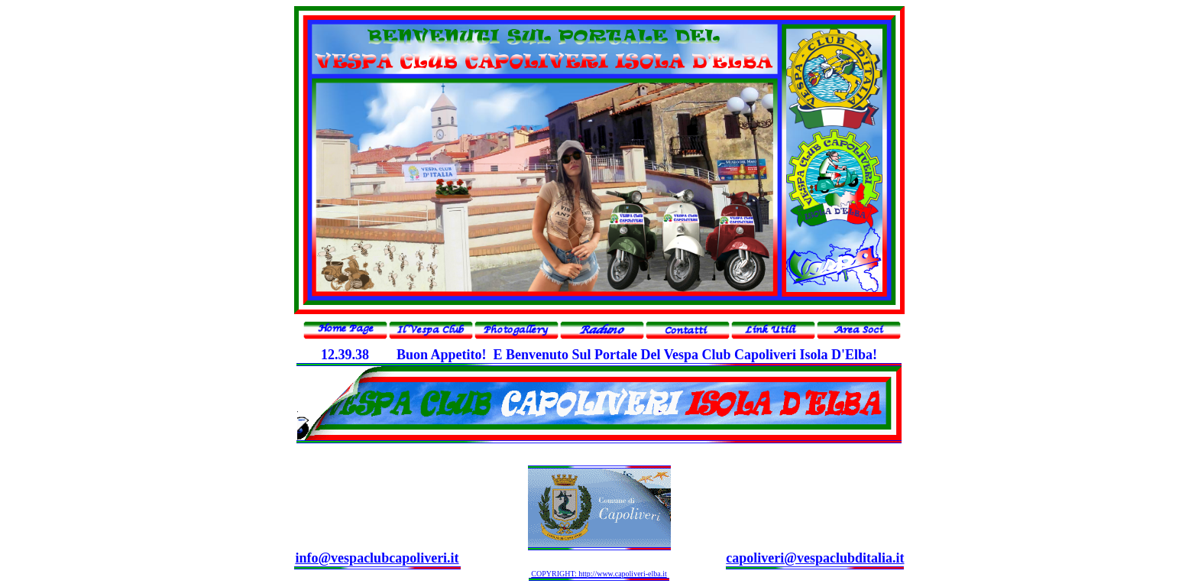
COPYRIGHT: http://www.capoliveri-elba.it (598, 573)
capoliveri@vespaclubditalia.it (815, 558)
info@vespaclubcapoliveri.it (376, 558)
